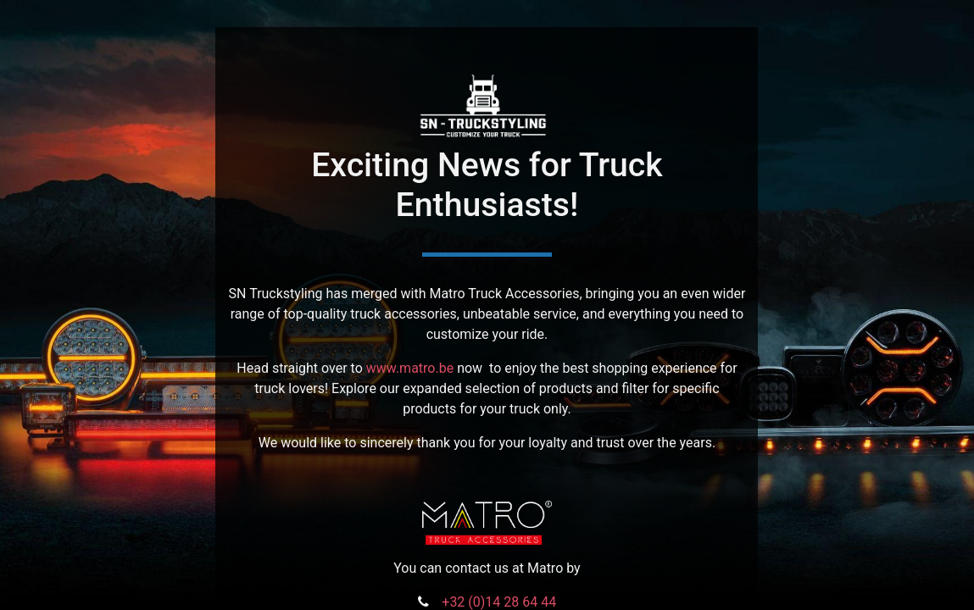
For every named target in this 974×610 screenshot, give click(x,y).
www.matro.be (410, 368)
